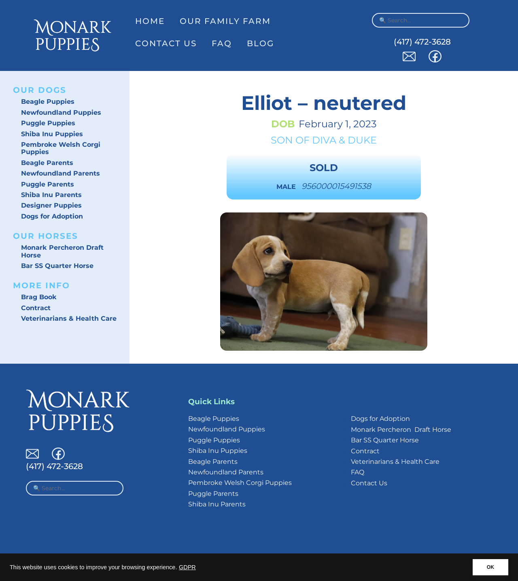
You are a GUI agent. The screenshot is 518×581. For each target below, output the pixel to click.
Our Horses (45, 236)
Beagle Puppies (47, 101)
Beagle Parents (47, 163)
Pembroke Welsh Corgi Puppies (60, 148)
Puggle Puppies (48, 123)
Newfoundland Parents (60, 173)
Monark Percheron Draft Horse (62, 251)
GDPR (187, 567)
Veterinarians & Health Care (69, 318)
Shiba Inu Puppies (52, 134)
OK (490, 567)
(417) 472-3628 (422, 42)
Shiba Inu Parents (51, 195)
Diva (324, 140)
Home (150, 21)
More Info (41, 285)
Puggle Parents (47, 184)
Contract (36, 308)
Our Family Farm (225, 21)
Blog (260, 43)
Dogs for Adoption (52, 216)
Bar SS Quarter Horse (57, 266)
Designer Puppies (51, 205)
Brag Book (39, 297)
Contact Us (166, 43)
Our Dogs (39, 90)
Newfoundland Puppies (61, 112)
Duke (362, 140)
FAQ (222, 43)
